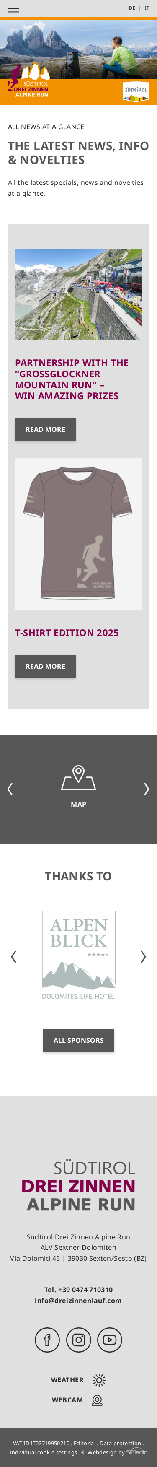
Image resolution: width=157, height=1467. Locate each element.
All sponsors (79, 1040)
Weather (67, 1379)
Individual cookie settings (43, 1452)
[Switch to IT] (147, 8)
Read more (45, 429)
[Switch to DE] (135, 8)
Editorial (84, 1443)
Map (79, 804)
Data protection (120, 1443)
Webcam (67, 1400)
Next (147, 789)
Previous (10, 789)
